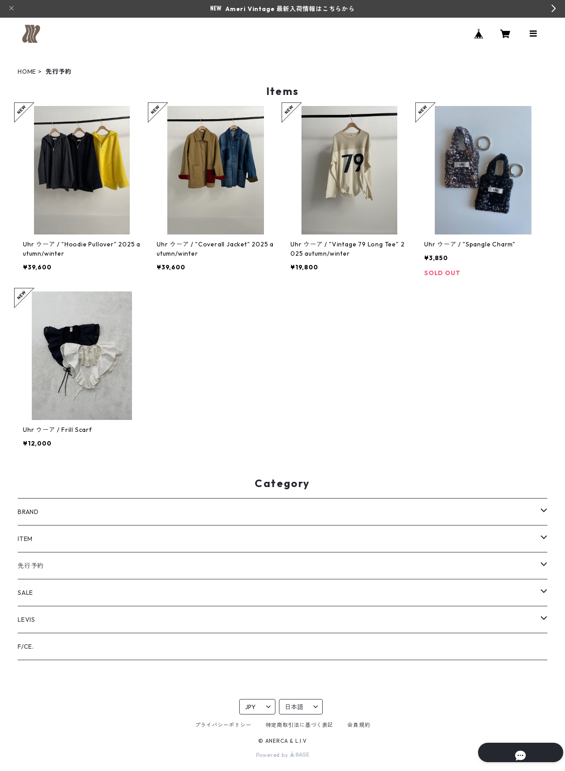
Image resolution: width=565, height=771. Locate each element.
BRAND (28, 512)
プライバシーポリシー (223, 725)
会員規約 (358, 725)
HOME (27, 72)
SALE (25, 593)
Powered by (282, 755)
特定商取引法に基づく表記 (300, 725)
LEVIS (26, 620)
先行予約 (31, 566)
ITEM (25, 539)
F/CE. (26, 646)
